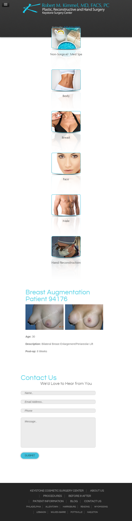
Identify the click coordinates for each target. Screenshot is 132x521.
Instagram (59, 22)
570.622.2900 (72, 27)
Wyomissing (101, 507)
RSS (68, 22)
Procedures (52, 496)
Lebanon (41, 512)
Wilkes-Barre (58, 512)
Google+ (73, 22)
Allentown (51, 507)
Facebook (54, 22)
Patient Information (48, 501)
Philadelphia (33, 507)
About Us (97, 490)
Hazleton (92, 512)
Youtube (78, 22)
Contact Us (92, 501)
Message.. (58, 432)
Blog (74, 501)
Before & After (79, 496)
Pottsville (76, 512)
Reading (85, 507)
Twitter (63, 22)
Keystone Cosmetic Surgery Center (57, 490)
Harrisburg (69, 507)
